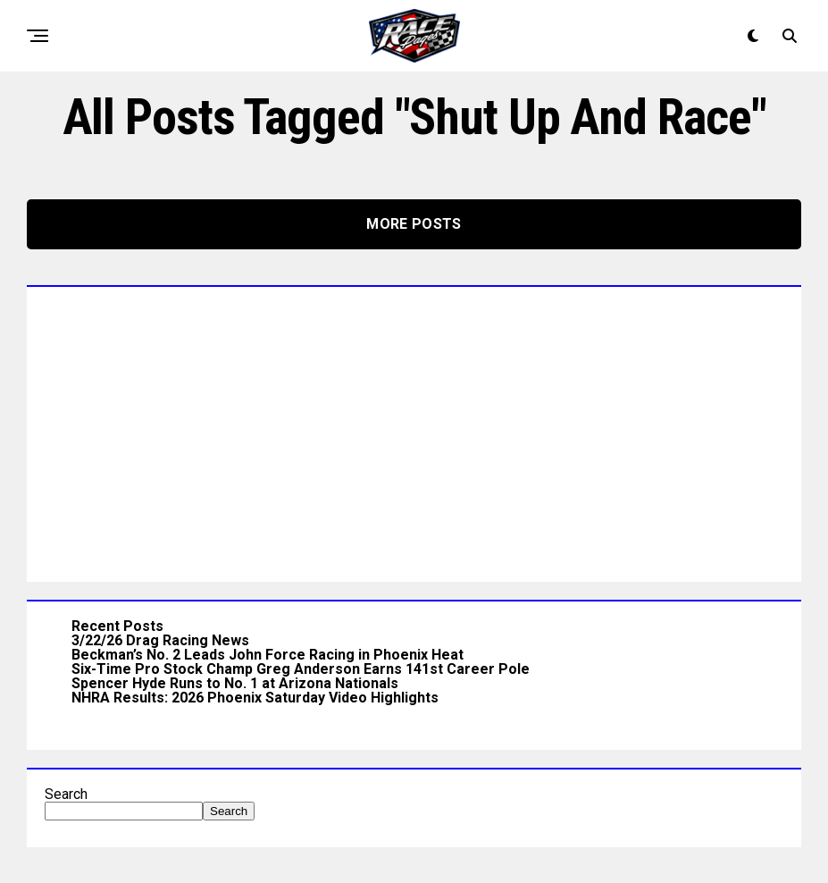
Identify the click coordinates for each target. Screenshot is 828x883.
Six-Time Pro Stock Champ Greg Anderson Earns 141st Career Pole (300, 668)
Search (66, 794)
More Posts (413, 223)
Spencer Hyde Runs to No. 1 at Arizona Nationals (234, 683)
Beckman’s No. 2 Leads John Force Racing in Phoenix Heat (267, 654)
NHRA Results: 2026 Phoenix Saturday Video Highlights (255, 697)
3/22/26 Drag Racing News (160, 640)
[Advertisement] (414, 430)
